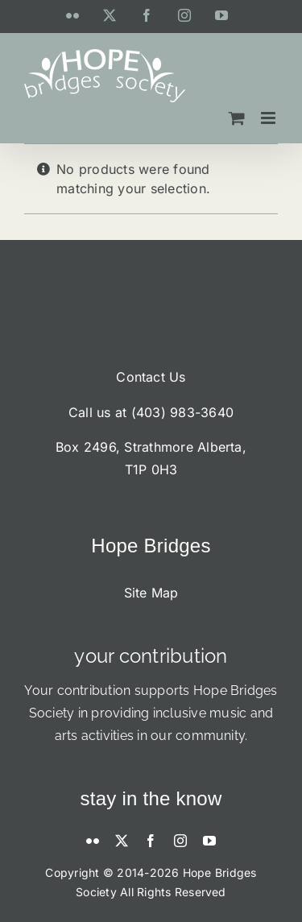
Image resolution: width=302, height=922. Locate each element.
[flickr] (92, 840)
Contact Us (150, 377)
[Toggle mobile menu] (269, 118)
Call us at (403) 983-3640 (151, 412)
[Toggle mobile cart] (237, 118)
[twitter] (121, 840)
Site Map (151, 593)
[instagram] (180, 840)
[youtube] (209, 840)
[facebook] (150, 840)
